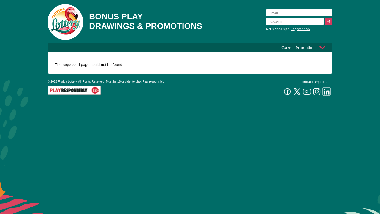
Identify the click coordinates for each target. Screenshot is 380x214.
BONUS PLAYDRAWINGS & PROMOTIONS (145, 21)
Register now (300, 28)
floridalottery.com (313, 81)
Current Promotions (298, 47)
